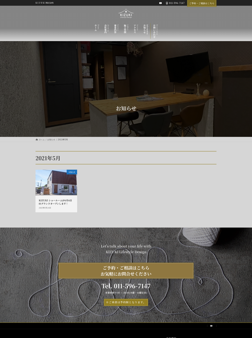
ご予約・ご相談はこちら (201, 3)
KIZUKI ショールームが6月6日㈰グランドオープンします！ (55, 202)
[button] (126, 302)
